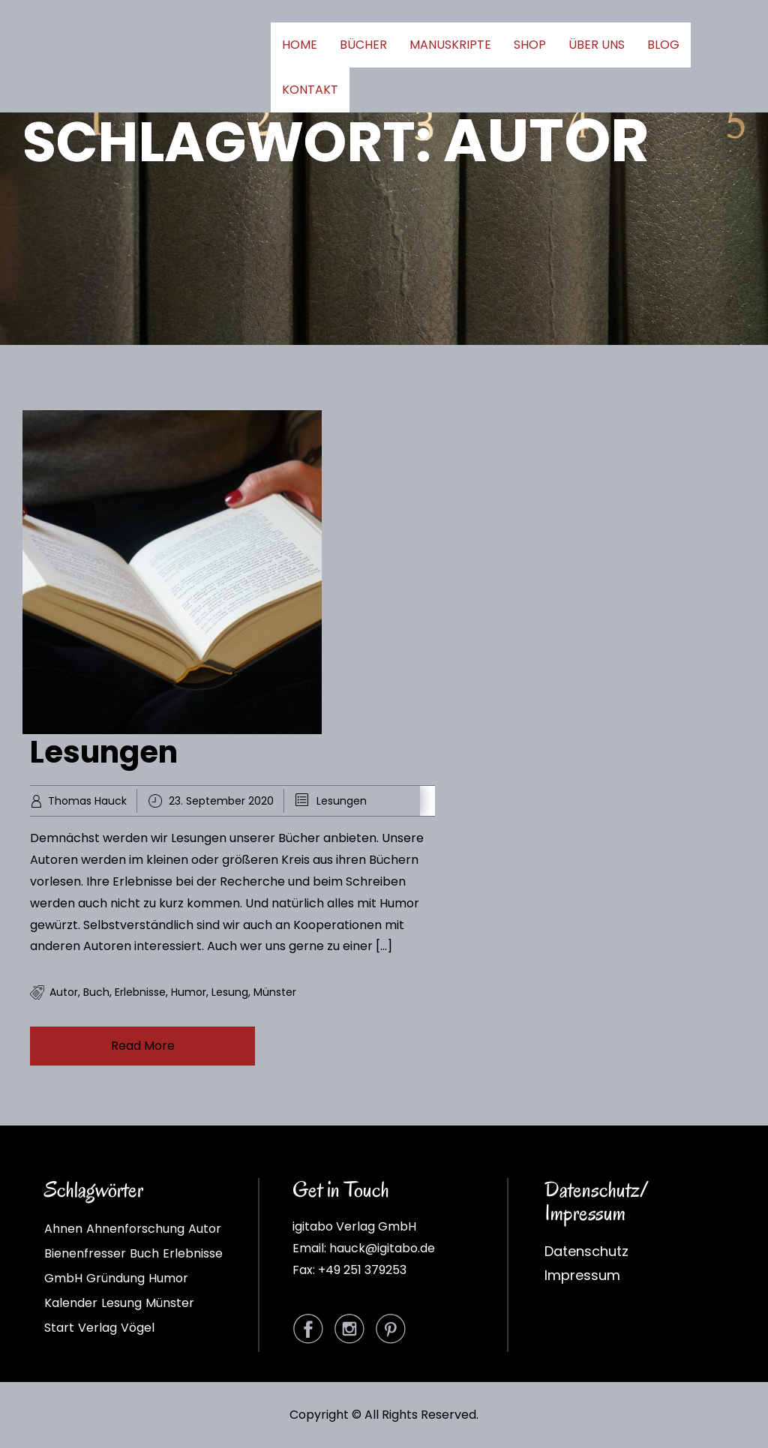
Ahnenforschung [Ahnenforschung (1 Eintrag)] (135, 1228)
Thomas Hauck (87, 800)
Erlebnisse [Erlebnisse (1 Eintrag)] (193, 1253)
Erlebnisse (140, 992)
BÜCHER (363, 44)
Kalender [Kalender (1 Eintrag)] (71, 1303)
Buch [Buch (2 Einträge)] (144, 1253)
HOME (299, 44)
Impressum (582, 1275)
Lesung (230, 992)
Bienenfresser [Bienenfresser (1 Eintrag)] (85, 1253)
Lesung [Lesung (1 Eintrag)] (121, 1303)
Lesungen (104, 752)
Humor (188, 992)
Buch (96, 992)
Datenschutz (586, 1251)
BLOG (663, 44)
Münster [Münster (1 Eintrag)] (170, 1303)
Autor (64, 992)
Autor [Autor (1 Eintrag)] (204, 1228)
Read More (143, 1045)
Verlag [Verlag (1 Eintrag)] (97, 1327)
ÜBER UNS (596, 44)
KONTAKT (310, 89)
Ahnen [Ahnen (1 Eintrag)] (63, 1228)
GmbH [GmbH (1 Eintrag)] (63, 1278)
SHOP (530, 44)
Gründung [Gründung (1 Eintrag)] (115, 1278)
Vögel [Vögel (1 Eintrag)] (137, 1327)
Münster (275, 992)
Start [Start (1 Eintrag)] (59, 1327)
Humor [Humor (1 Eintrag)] (168, 1278)
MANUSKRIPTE (450, 44)
